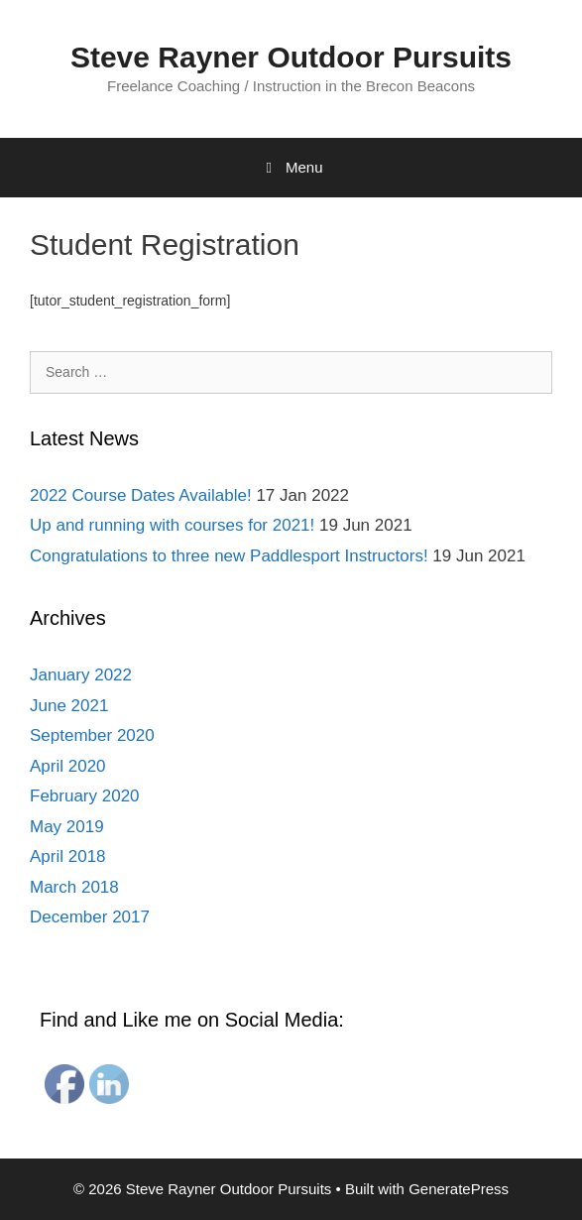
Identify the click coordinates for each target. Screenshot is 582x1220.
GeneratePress (458, 1188)
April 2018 (68, 856)
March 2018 (74, 887)
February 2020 (85, 796)
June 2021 (69, 705)
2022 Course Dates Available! (141, 495)
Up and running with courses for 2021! (172, 525)
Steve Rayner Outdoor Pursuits (291, 57)
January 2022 (81, 675)
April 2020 (68, 766)
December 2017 (90, 917)
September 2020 (92, 735)
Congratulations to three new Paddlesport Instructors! (229, 556)
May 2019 (67, 826)
